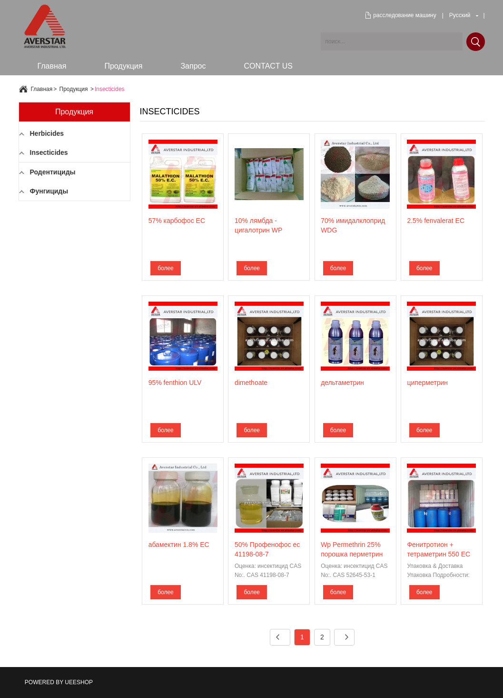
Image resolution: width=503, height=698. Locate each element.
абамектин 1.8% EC (178, 544)
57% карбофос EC (176, 220)
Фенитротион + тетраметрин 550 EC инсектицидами (438, 554)
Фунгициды (49, 191)
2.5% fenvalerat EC (435, 220)
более (166, 268)
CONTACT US (268, 66)
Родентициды (53, 172)
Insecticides (110, 89)
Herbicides (47, 133)
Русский (460, 15)
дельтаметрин (342, 382)
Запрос (193, 66)
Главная (52, 66)
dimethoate (251, 382)
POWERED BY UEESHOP (59, 682)
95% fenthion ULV (175, 382)
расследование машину (404, 15)
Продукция (123, 66)
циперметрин (427, 382)
